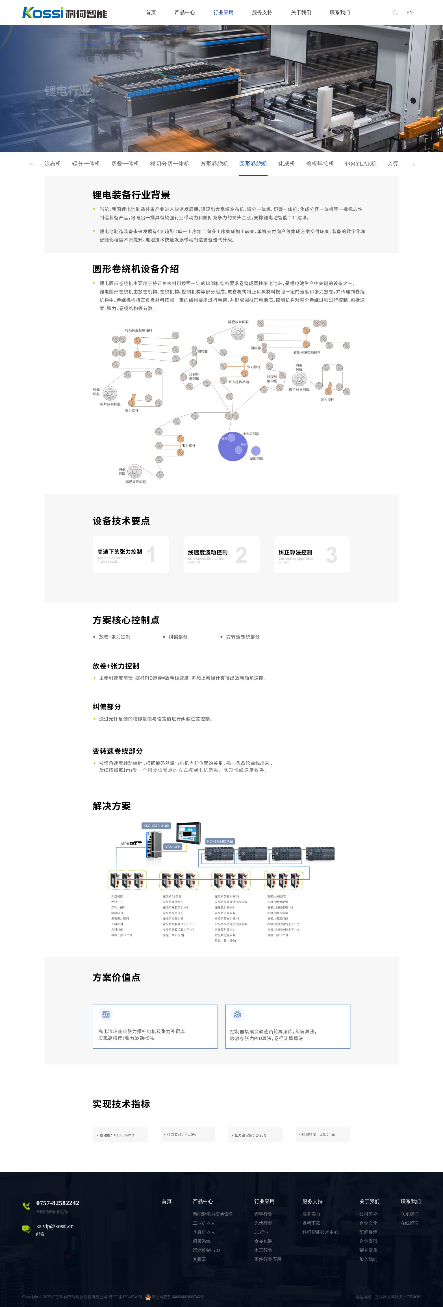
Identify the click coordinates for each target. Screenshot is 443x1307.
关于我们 (301, 12)
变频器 (199, 1259)
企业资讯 (368, 1241)
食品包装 (263, 1241)
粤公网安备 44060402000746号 (174, 1297)
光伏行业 (263, 1223)
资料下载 (311, 1223)
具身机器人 (204, 1232)
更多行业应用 (267, 1259)
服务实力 (311, 1214)
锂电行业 (263, 1214)
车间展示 (368, 1232)
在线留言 (410, 1223)
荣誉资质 (368, 1250)
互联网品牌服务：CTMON (398, 1297)
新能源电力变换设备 (213, 1214)
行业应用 (223, 12)
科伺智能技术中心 (320, 1232)
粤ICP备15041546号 (125, 1297)
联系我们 (340, 12)
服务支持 (262, 12)
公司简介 (368, 1214)
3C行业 (261, 1232)
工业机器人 (204, 1223)
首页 (151, 12)
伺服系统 (202, 1241)
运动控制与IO (206, 1250)
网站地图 (363, 1297)
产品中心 (185, 12)
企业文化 (368, 1223)
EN (409, 12)
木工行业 (263, 1250)
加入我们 (368, 1259)
